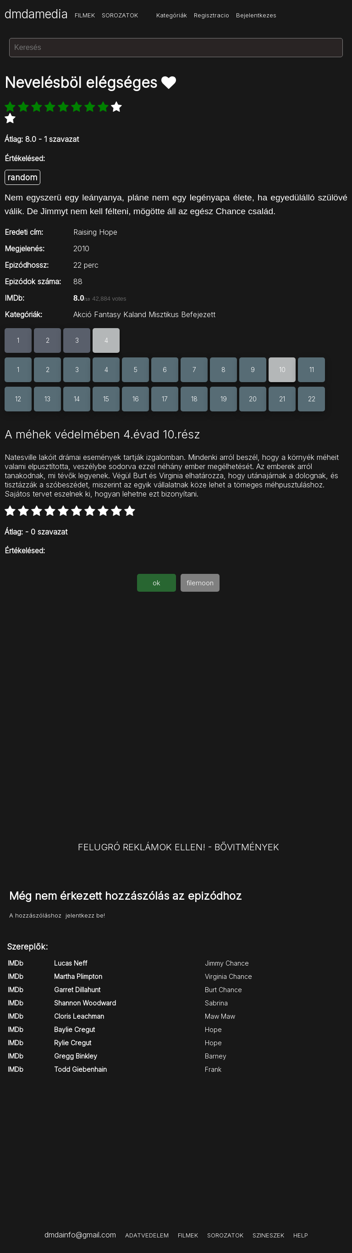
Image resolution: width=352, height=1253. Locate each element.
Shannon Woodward (85, 1003)
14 (77, 399)
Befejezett (198, 314)
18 (194, 399)
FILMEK (85, 15)
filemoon (200, 582)
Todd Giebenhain (80, 1069)
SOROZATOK (120, 15)
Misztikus (163, 314)
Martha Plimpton (78, 976)
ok (156, 582)
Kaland (134, 314)
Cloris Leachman (79, 1016)
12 (18, 399)
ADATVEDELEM (147, 1235)
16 (135, 399)
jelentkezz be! (85, 915)
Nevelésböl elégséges (83, 83)
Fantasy (107, 314)
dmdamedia (36, 14)
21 (282, 399)
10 (282, 369)
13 (47, 399)
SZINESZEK (268, 1235)
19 (223, 399)
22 (311, 399)
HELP (300, 1235)
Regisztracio (211, 15)
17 (165, 399)
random (22, 177)
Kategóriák (171, 15)
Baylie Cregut (74, 1029)
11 (311, 369)
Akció (82, 314)
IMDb (15, 963)
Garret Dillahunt (77, 990)
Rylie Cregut (72, 1043)
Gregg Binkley (75, 1056)
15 (106, 399)
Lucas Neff (70, 963)
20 (253, 399)
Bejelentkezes (256, 15)
